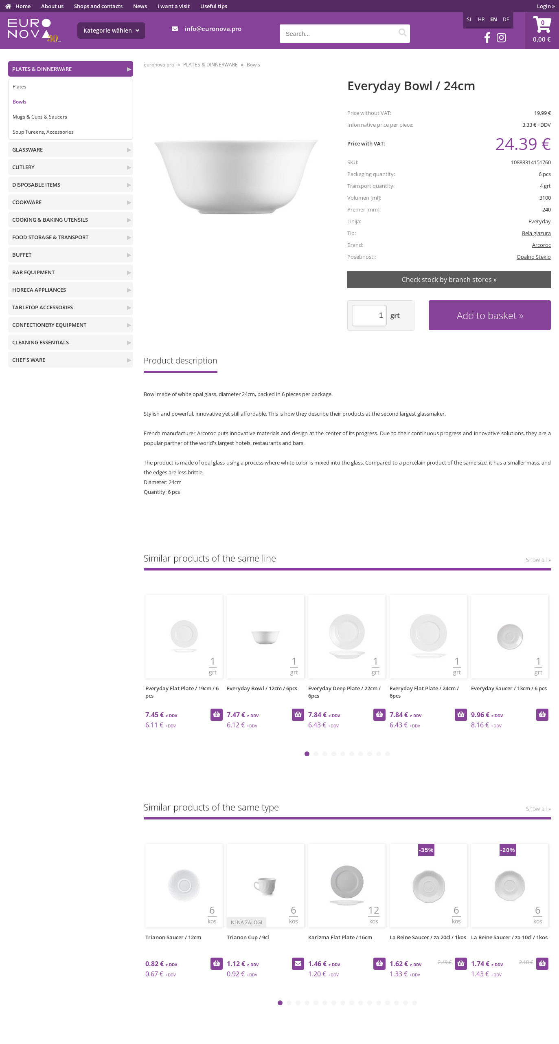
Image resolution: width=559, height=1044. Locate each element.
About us (52, 6)
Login (546, 6)
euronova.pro (159, 64)
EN (493, 19)
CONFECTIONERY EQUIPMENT (49, 324)
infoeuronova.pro (213, 28)
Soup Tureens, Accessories (43, 131)
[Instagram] (501, 38)
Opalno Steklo (534, 256)
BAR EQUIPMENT (33, 272)
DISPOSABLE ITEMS (36, 184)
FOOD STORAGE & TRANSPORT (50, 237)
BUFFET (21, 254)
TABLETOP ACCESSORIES (42, 307)
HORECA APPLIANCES (39, 289)
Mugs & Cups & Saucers (40, 116)
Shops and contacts (98, 6)
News (140, 6)
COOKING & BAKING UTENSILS (50, 219)
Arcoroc (541, 245)
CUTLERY (23, 167)
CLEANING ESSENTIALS (40, 342)
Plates (19, 86)
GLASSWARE (27, 149)
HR (481, 19)
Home (23, 6)
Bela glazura (536, 233)
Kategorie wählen (111, 30)
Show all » (538, 560)
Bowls (19, 101)
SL (469, 19)
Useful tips (213, 6)
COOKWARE (27, 202)
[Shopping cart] (542, 30)
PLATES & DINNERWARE (42, 69)
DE (506, 19)
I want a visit (174, 6)
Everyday (539, 221)
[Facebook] (487, 38)
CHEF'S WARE (28, 359)
